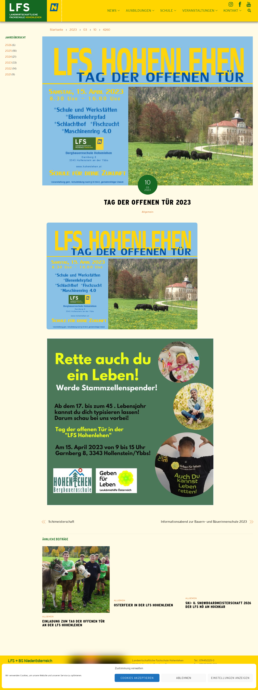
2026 (8, 44)
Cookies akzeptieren (137, 677)
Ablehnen (183, 677)
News (114, 10)
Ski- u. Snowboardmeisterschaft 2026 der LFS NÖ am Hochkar (218, 605)
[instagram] (231, 3)
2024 (8, 56)
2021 (8, 74)
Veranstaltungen (201, 10)
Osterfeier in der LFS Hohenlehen (143, 605)
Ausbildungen (141, 10)
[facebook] (240, 3)
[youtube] (249, 3)
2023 (8, 62)
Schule (169, 10)
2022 (8, 68)
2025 (8, 50)
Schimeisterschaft (61, 522)
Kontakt (233, 10)
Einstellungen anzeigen (230, 677)
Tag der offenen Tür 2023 (147, 202)
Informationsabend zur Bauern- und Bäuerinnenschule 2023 (204, 522)
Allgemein (147, 211)
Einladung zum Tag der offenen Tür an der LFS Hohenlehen (73, 623)
